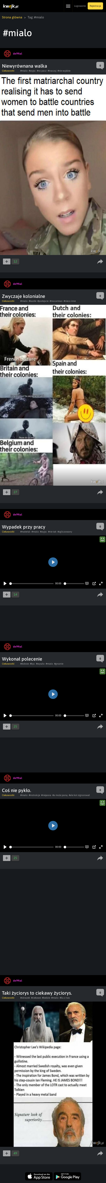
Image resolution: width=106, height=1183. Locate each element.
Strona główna (12, 17)
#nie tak (52, 531)
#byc (32, 663)
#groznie (58, 663)
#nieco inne (70, 301)
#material (25, 531)
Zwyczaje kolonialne (23, 296)
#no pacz (41, 70)
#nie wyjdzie (64, 70)
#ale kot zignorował (79, 795)
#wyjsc (32, 70)
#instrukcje (34, 795)
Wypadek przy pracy (23, 527)
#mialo (24, 70)
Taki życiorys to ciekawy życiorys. (37, 993)
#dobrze (24, 663)
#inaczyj (52, 70)
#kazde (32, 301)
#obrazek (25, 997)
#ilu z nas (65, 997)
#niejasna (46, 795)
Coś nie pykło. (16, 790)
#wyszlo (40, 663)
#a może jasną (60, 795)
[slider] (31, 583)
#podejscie (42, 301)
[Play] (5, 583)
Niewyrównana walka (24, 66)
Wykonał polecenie (22, 659)
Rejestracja (95, 6)
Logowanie (80, 6)
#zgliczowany (65, 531)
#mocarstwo (56, 301)
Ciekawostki (8, 70)
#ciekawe (36, 997)
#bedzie (46, 997)
